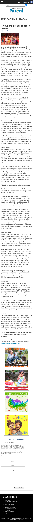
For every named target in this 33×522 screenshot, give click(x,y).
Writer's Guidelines (10, 507)
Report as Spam (21, 455)
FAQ (6, 513)
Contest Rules (8, 503)
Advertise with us (9, 506)
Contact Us (7, 510)
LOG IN (20, 2)
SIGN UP (26, 2)
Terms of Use (20, 519)
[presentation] (13, 481)
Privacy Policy (13, 519)
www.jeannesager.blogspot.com (10, 343)
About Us (7, 500)
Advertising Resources (11, 501)
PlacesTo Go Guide (5, 16)
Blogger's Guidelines (10, 508)
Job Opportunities (9, 511)
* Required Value (12, 485)
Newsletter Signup (9, 504)
